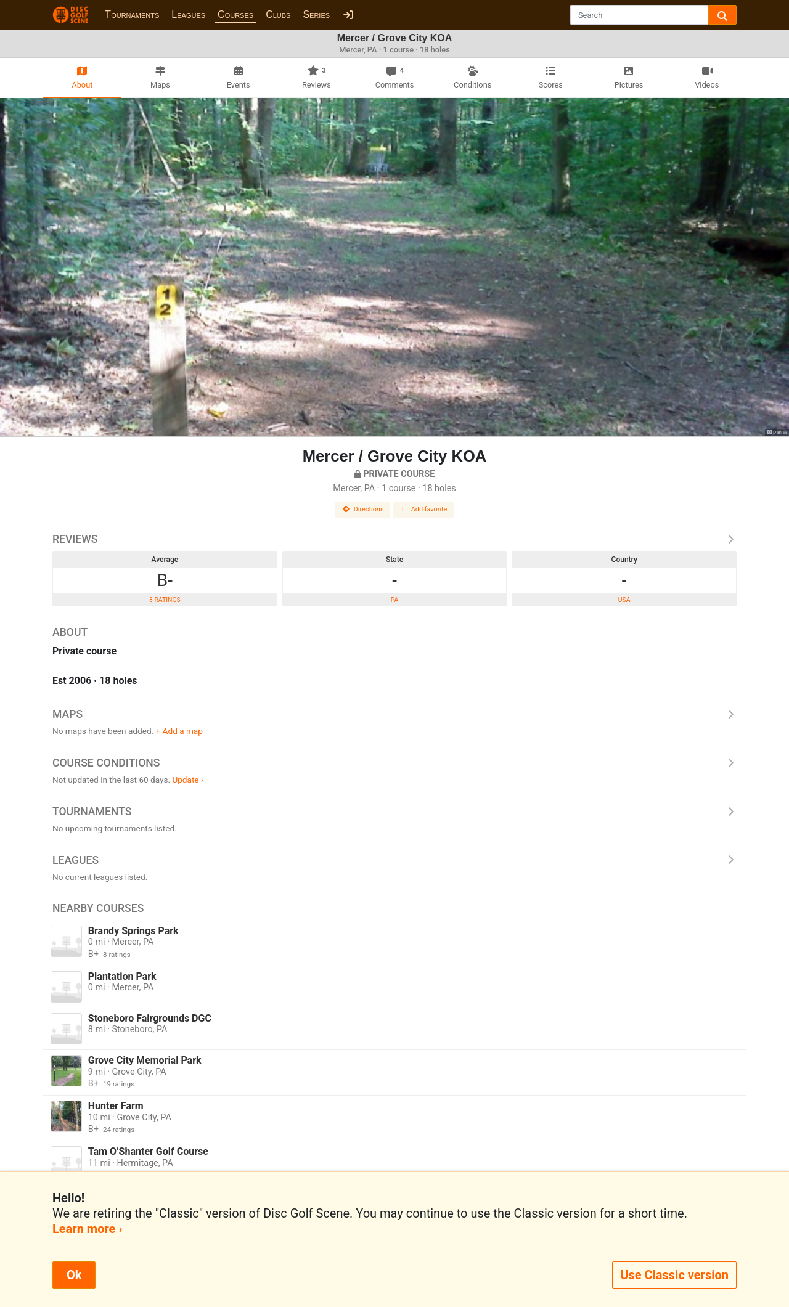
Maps (394, 714)
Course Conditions (394, 763)
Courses (235, 14)
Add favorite (423, 509)
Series (316, 14)
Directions (363, 509)
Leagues (188, 14)
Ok (74, 1275)
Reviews (394, 539)
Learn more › (87, 1228)
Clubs (278, 14)
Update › (187, 779)
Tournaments (132, 14)
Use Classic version (674, 1275)
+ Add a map (179, 731)
